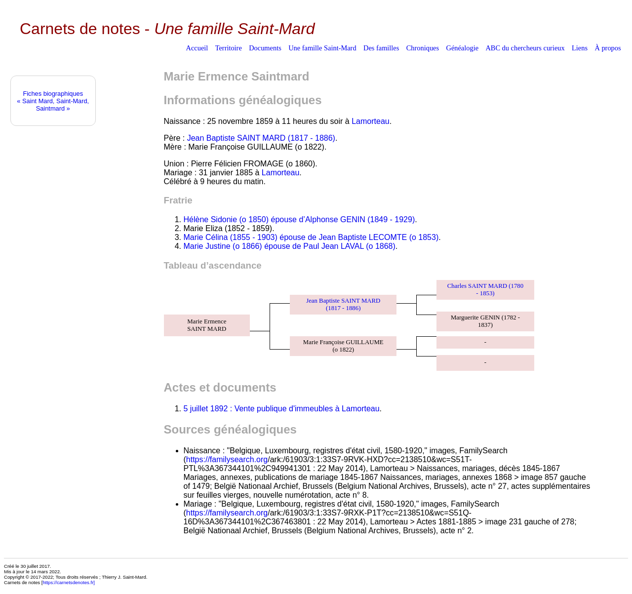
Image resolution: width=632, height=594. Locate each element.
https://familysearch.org (227, 459)
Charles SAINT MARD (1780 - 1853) (485, 289)
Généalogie (462, 48)
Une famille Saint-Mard (322, 48)
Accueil (197, 48)
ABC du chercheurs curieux (524, 48)
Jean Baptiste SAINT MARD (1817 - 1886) (261, 138)
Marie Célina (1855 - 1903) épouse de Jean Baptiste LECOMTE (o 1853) (311, 237)
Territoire (228, 48)
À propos (607, 48)
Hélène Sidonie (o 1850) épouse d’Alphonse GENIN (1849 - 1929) (299, 219)
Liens (580, 48)
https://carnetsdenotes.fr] (68, 582)
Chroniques (422, 48)
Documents (265, 48)
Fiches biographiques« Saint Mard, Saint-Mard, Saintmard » (53, 101)
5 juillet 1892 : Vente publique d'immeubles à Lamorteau (282, 408)
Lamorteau (371, 121)
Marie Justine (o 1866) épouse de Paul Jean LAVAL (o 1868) (289, 246)
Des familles (381, 48)
